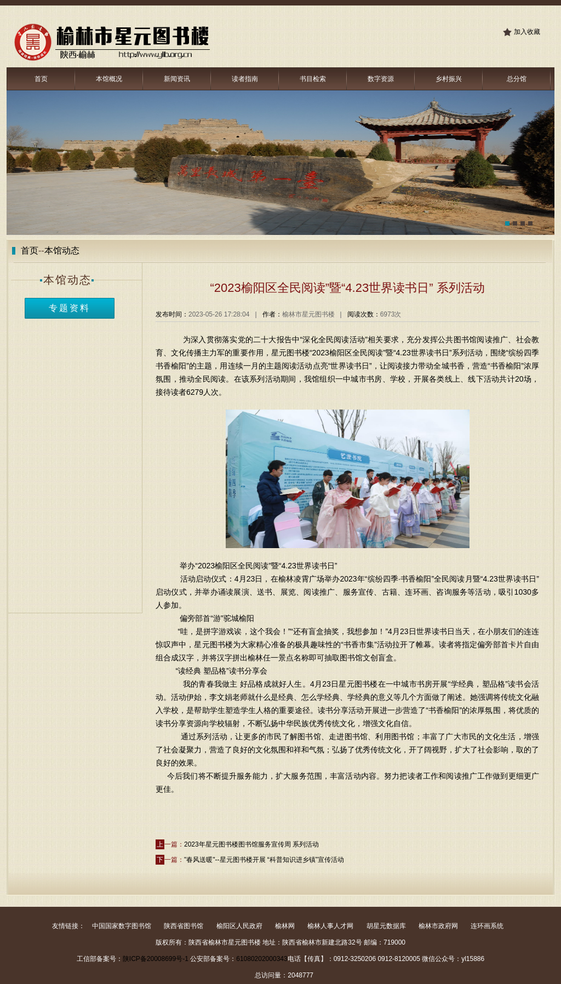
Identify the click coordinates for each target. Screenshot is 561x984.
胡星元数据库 (386, 926)
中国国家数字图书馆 (121, 926)
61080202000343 (261, 959)
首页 (41, 79)
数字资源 (381, 79)
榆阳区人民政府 (239, 926)
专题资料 (69, 308)
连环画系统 (487, 926)
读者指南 (245, 79)
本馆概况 (109, 79)
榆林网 (285, 926)
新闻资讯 (177, 79)
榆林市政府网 (438, 926)
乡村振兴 (449, 79)
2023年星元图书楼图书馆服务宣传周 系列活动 (251, 844)
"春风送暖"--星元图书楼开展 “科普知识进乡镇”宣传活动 (264, 860)
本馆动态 (61, 250)
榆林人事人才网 (330, 926)
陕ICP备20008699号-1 (155, 959)
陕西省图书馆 (183, 926)
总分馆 (516, 79)
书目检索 (313, 79)
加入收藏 (527, 32)
